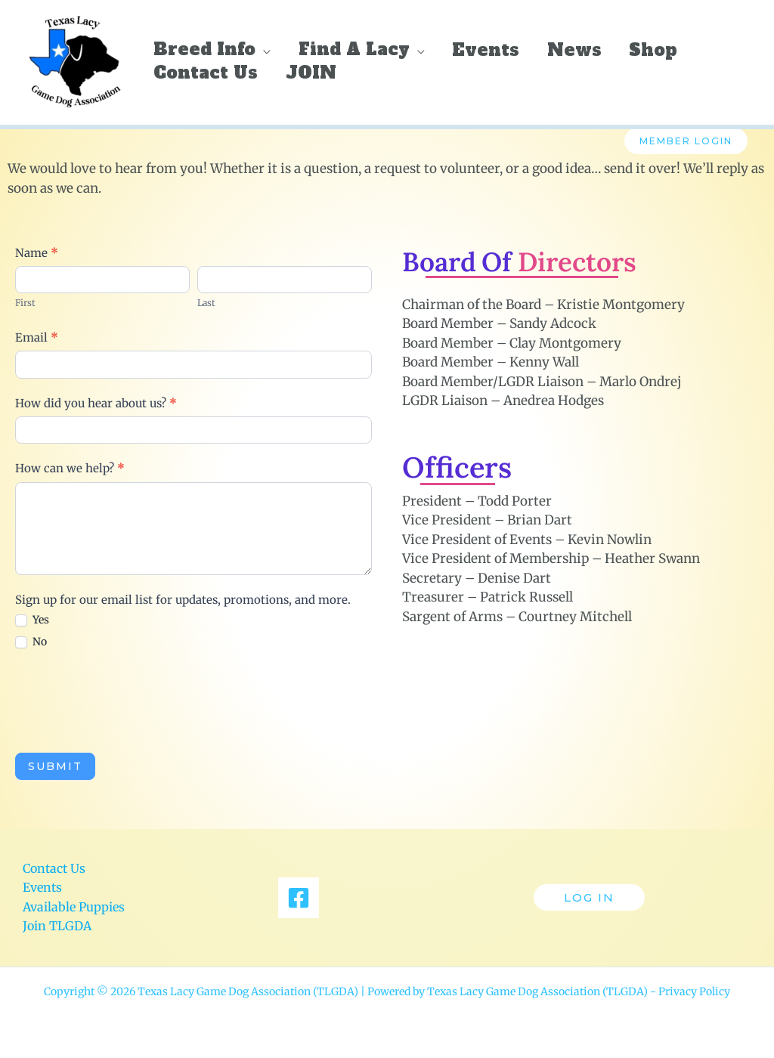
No (31, 641)
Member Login (685, 141)
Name (36, 253)
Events (42, 887)
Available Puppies (74, 906)
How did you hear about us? (96, 403)
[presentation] (130, 700)
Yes (32, 619)
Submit (55, 766)
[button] (262, 47)
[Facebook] (298, 897)
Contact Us (54, 868)
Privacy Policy (694, 991)
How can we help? (70, 468)
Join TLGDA (57, 925)
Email (36, 337)
